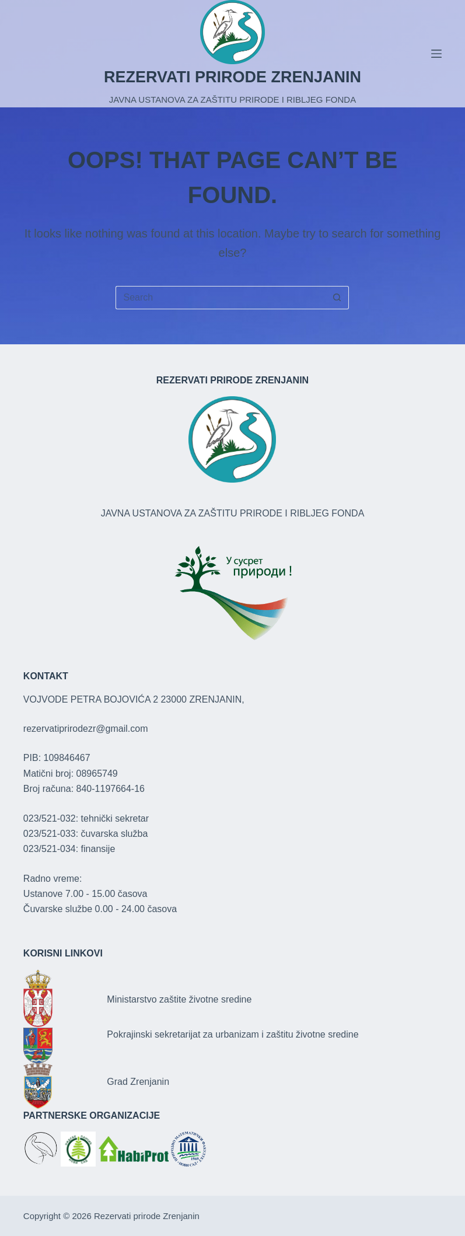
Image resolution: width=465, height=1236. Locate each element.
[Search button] (337, 297)
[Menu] (436, 53)
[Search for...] (221, 297)
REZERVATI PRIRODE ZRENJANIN (232, 77)
